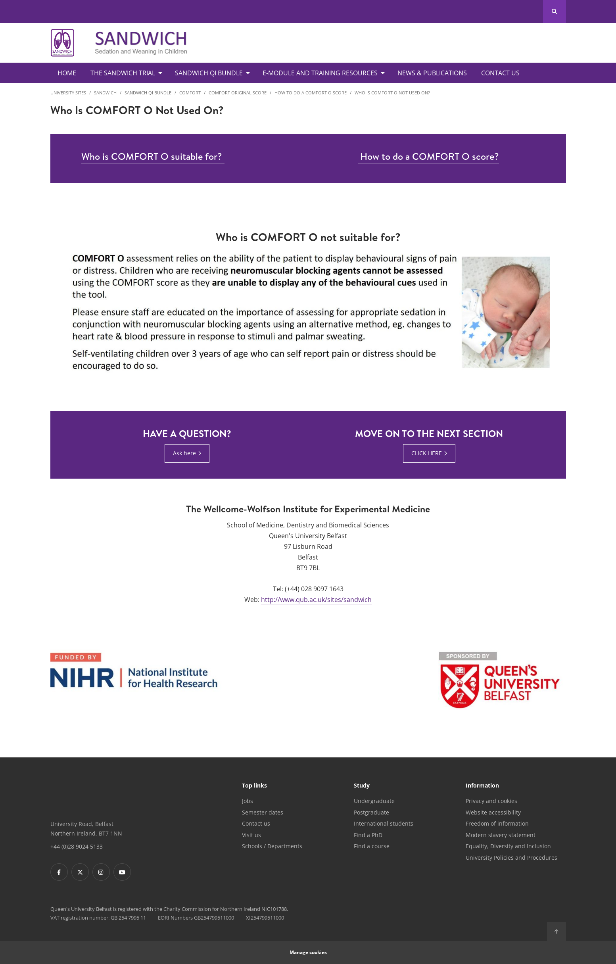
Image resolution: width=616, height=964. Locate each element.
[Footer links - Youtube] (122, 872)
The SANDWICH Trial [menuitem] (122, 73)
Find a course (372, 846)
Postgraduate (371, 812)
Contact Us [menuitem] (500, 73)
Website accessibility (493, 812)
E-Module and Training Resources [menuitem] (320, 73)
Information (482, 786)
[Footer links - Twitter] (80, 872)
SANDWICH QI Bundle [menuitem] (209, 73)
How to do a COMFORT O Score (310, 93)
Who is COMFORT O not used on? (392, 93)
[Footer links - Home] (86, 794)
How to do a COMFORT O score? (428, 156)
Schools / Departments (272, 846)
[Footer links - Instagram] (101, 872)
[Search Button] (554, 11)
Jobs (247, 801)
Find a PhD (368, 835)
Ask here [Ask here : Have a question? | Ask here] (184, 453)
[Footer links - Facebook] (59, 872)
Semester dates (262, 812)
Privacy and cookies (491, 801)
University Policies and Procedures (511, 857)
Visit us (251, 835)
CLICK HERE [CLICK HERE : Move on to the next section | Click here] (426, 453)
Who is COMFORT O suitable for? (153, 156)
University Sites (68, 93)
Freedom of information (497, 823)
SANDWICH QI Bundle (148, 93)
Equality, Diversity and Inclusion (508, 846)
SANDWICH (105, 93)
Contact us (256, 823)
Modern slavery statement (500, 835)
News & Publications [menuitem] (432, 73)
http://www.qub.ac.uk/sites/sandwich (316, 599)
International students (383, 823)
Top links (254, 786)
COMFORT (190, 93)
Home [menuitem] (67, 73)
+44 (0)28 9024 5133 (76, 846)
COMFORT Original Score (238, 93)
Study (362, 786)
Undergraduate (374, 801)
